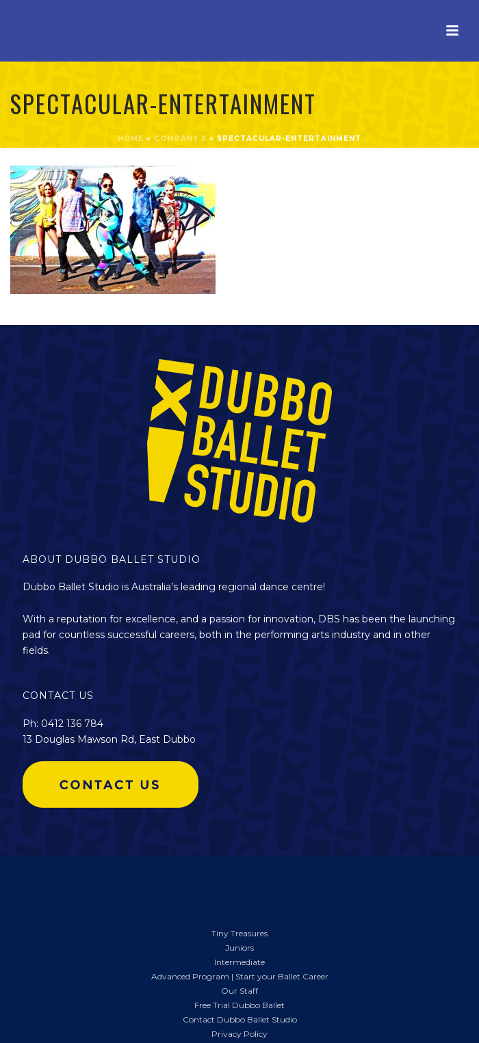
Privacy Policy (239, 1034)
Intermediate (239, 962)
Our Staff (239, 991)
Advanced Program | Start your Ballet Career (239, 976)
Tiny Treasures (239, 933)
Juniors (239, 947)
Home (131, 138)
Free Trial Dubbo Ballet (239, 1005)
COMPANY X (180, 138)
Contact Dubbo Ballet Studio (240, 1019)
